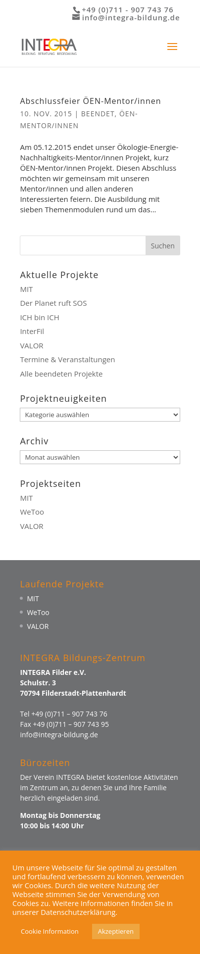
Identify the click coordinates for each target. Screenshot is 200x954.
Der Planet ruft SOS (53, 303)
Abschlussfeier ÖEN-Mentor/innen (90, 100)
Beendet (98, 113)
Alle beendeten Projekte (61, 374)
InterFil (32, 331)
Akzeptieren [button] (116, 931)
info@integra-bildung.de (59, 734)
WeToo (32, 512)
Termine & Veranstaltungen (67, 359)
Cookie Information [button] (50, 931)
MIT (26, 289)
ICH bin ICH (39, 317)
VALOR (31, 345)
